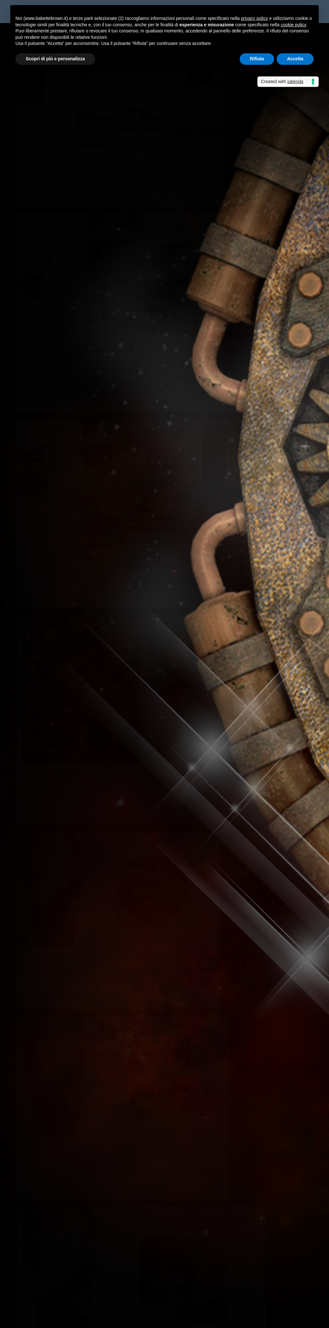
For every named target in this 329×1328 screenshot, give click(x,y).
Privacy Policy (160, 1319)
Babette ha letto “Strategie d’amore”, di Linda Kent (81, 1167)
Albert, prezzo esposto (79, 1221)
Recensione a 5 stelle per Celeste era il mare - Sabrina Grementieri (97, 1290)
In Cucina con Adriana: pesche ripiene (233, 291)
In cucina (103, 139)
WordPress (129, 1319)
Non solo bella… (188, 1258)
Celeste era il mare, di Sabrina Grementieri (225, 1290)
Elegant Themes (64, 1319)
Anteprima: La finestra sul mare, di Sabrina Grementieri (233, 1274)
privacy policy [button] (254, 18)
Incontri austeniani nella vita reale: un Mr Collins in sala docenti (95, 1120)
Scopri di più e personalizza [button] (55, 58)
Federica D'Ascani (43, 471)
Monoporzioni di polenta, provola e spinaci (71, 1152)
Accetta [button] (295, 58)
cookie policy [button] (293, 24)
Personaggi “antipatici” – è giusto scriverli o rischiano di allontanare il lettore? (111, 1136)
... (278, 1045)
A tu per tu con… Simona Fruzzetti (62, 1183)
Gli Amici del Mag (194, 301)
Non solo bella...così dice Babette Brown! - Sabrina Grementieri (93, 1258)
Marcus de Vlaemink (45, 139)
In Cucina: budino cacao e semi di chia (234, 129)
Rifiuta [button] (257, 58)
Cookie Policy (194, 1319)
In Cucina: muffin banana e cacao (75, 129)
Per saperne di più (50, 174)
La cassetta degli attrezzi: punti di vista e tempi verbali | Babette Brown (105, 1237)
